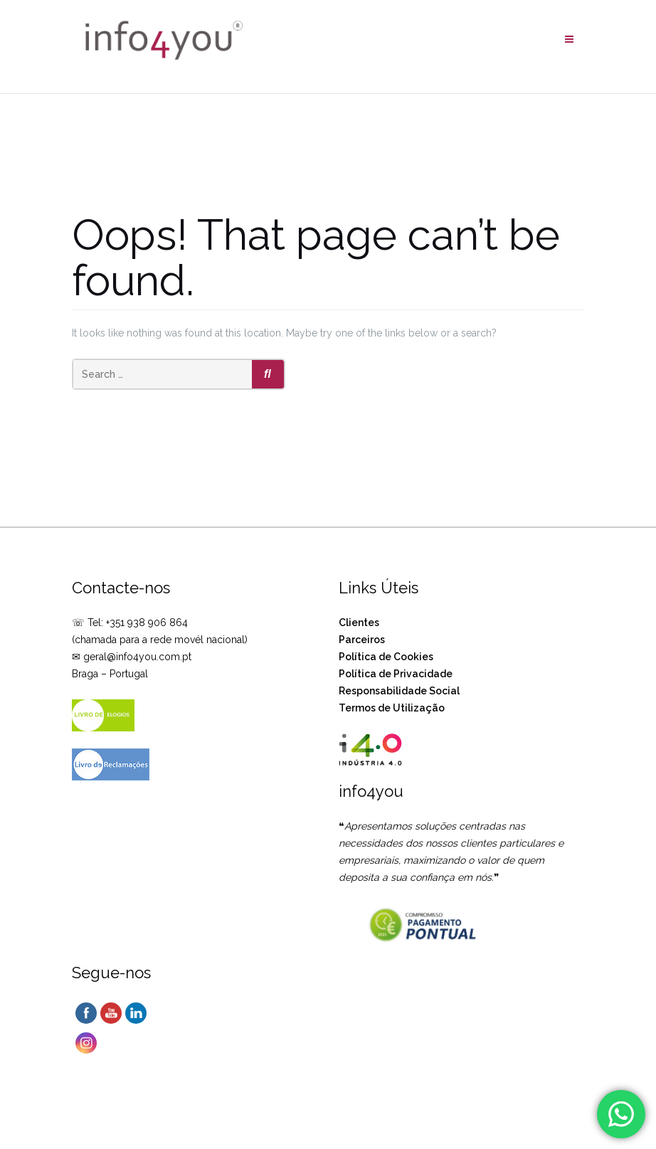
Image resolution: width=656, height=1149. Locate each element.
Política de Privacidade (396, 673)
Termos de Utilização (392, 708)
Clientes (359, 622)
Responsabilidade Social (399, 691)
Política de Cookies (386, 656)
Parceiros (362, 639)
